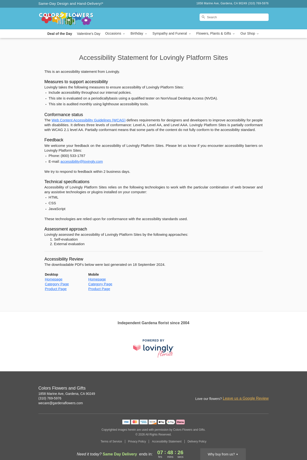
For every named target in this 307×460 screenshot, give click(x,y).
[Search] (234, 17)
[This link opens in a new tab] (153, 348)
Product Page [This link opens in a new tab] (56, 289)
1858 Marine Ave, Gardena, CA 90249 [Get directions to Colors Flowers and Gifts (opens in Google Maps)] (66, 394)
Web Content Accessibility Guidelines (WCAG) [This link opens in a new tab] (88, 120)
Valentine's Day (88, 34)
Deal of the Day (59, 34)
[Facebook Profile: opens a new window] (254, 388)
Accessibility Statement (166, 441)
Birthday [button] (139, 33)
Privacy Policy (137, 441)
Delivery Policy (197, 441)
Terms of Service (111, 441)
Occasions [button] (115, 33)
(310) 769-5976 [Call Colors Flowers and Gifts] (49, 398)
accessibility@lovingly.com (81, 161)
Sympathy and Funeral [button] (172, 33)
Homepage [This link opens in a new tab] (53, 279)
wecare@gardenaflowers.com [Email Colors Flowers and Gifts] (60, 403)
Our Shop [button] (250, 33)
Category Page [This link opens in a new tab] (57, 284)
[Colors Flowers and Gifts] (72, 18)
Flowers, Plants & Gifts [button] (216, 33)
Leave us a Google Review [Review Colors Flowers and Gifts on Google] (246, 398)
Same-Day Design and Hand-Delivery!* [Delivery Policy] (70, 3)
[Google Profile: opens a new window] (265, 388)
